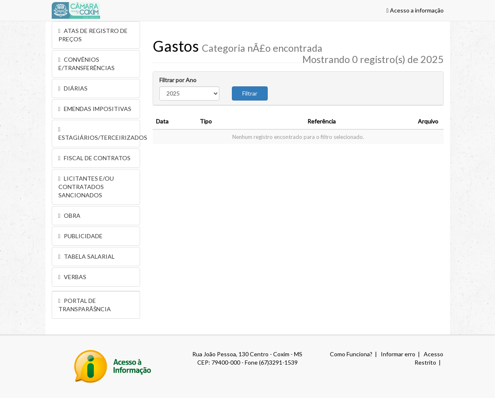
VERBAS (72, 276)
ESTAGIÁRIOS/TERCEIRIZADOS (99, 134)
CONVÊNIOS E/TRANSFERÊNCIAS (86, 63)
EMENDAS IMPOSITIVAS (94, 108)
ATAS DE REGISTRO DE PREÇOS (93, 35)
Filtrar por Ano (177, 79)
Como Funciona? (351, 354)
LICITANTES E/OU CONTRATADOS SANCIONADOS (86, 187)
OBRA (69, 215)
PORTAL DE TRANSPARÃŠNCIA (84, 304)
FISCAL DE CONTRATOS (94, 157)
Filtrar (249, 93)
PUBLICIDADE (80, 235)
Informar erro (398, 354)
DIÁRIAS (73, 88)
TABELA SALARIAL (86, 256)
